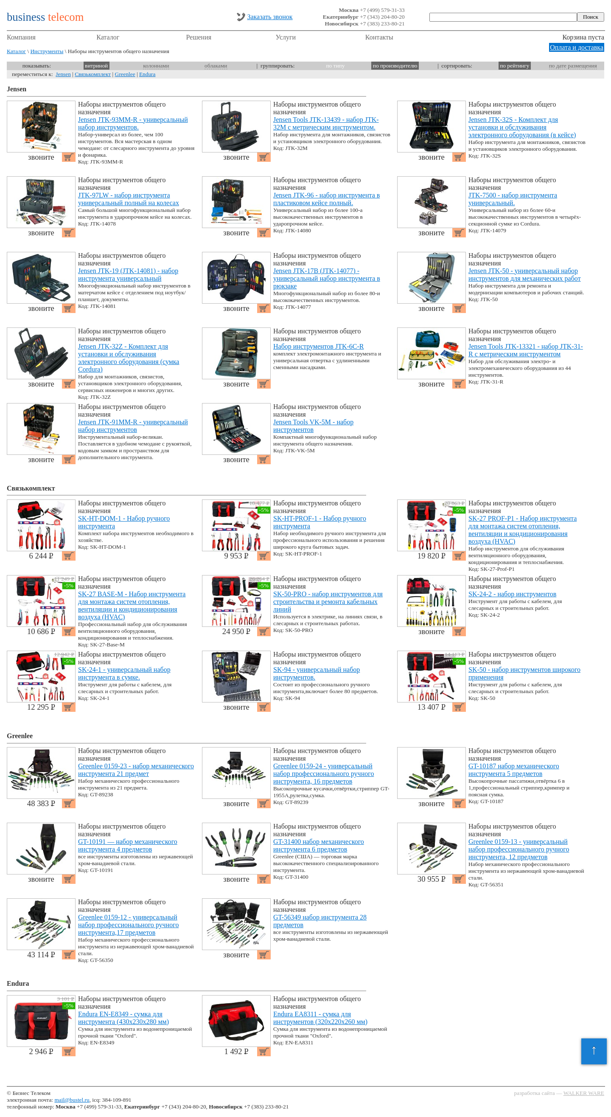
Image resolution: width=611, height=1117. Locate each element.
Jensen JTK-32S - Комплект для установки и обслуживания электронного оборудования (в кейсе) (522, 127)
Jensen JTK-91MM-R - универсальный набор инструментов (133, 425)
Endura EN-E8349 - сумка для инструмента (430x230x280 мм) (123, 1017)
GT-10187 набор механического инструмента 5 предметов (513, 769)
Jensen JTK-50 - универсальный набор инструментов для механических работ (524, 274)
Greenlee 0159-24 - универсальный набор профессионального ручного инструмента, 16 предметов (323, 773)
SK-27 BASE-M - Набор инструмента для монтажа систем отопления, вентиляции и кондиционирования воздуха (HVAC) (131, 605)
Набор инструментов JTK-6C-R (318, 346)
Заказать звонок (269, 16)
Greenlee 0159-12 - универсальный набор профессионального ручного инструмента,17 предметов (128, 925)
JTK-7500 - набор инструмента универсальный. (512, 199)
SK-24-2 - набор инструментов (512, 594)
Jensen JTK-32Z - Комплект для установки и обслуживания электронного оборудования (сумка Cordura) (128, 358)
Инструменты (46, 51)
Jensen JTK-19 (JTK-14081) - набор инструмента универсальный (128, 274)
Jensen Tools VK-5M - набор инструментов (313, 425)
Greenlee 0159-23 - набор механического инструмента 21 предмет (136, 769)
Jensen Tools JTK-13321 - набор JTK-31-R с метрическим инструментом (525, 350)
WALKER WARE (583, 1093)
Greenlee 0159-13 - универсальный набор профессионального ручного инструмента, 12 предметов (518, 849)
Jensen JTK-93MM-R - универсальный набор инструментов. (133, 123)
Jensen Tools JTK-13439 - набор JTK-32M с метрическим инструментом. (326, 123)
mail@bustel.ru (71, 1100)
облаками (216, 65)
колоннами (156, 65)
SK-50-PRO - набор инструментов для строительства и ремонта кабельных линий (328, 601)
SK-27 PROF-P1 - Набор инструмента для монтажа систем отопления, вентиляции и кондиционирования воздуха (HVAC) (522, 530)
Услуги (286, 37)
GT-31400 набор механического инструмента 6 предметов (318, 845)
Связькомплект (93, 74)
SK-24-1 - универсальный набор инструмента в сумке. (124, 673)
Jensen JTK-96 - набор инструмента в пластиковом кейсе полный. (326, 199)
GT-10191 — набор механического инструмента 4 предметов (127, 845)
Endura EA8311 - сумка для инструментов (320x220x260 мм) (320, 1017)
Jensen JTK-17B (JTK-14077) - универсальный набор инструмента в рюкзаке (326, 278)
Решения (198, 37)
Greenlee (125, 74)
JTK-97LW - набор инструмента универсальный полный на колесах (128, 199)
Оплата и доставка (576, 47)
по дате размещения (573, 65)
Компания (21, 37)
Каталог (107, 37)
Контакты (379, 37)
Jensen (63, 74)
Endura (147, 74)
